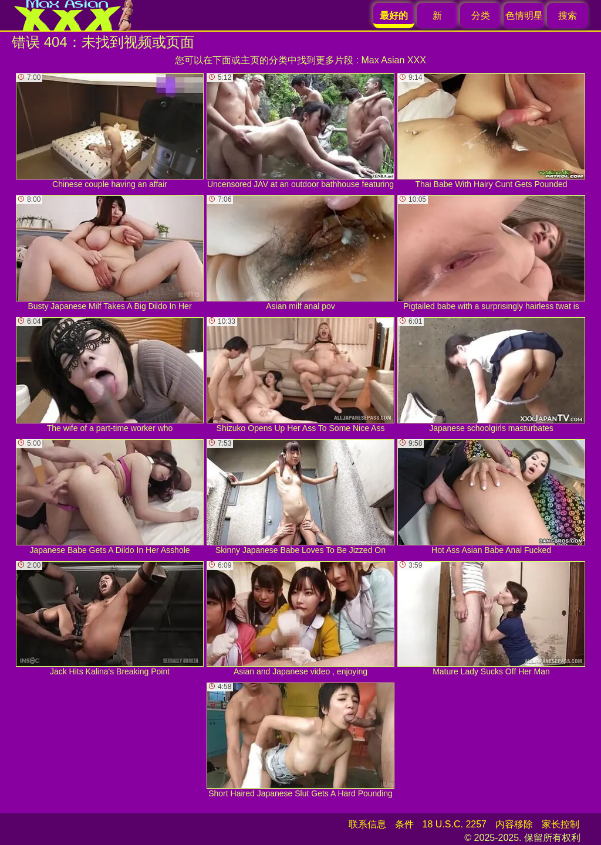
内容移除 (514, 824)
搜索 (567, 16)
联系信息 (367, 824)
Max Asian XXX (394, 60)
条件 (404, 824)
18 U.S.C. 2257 (455, 824)
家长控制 (560, 824)
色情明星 (524, 16)
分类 (480, 16)
